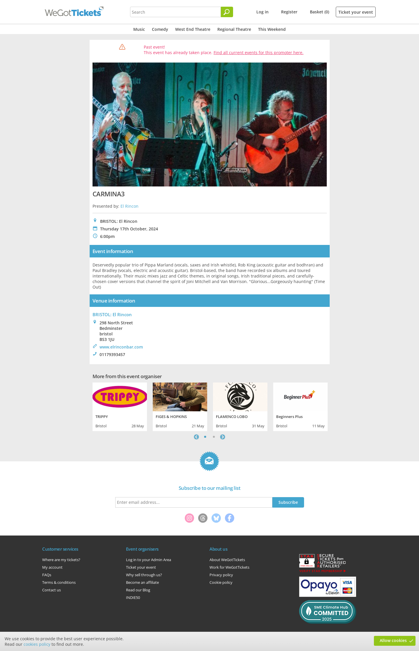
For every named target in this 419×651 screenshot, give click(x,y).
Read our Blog (138, 590)
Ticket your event (355, 12)
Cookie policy (221, 582)
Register (289, 12)
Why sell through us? (144, 574)
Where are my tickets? (61, 559)
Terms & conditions (59, 582)
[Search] (227, 12)
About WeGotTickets (227, 559)
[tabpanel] (120, 406)
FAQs (46, 574)
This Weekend (272, 29)
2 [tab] (214, 437)
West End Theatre (192, 29)
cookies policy (37, 644)
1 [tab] (205, 437)
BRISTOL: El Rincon (112, 314)
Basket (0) (319, 12)
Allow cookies (393, 640)
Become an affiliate (142, 582)
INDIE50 (133, 597)
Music (139, 29)
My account (52, 567)
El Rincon (129, 206)
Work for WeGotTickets (229, 567)
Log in (262, 12)
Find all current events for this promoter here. (258, 52)
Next (223, 437)
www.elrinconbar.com (121, 347)
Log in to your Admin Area (148, 559)
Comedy (160, 29)
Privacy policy (221, 574)
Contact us (51, 590)
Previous (196, 437)
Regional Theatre (234, 29)
